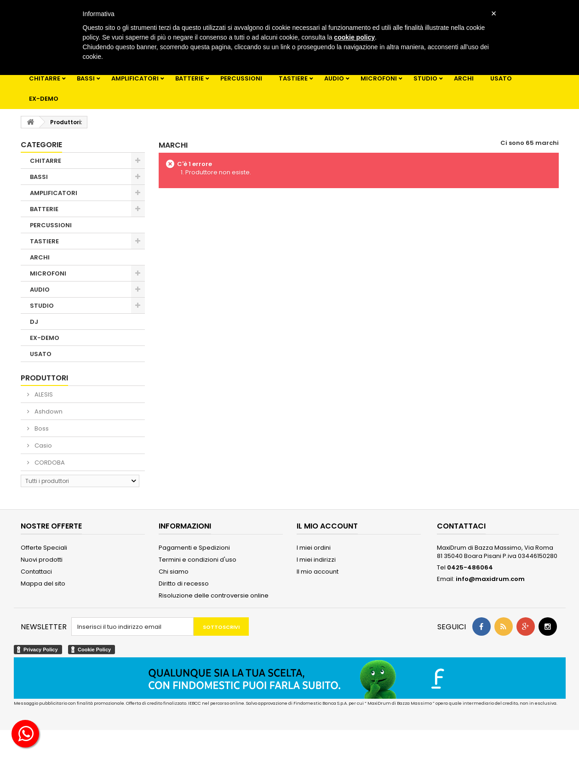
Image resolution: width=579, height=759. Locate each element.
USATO (501, 78)
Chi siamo (174, 571)
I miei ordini (314, 547)
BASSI (86, 78)
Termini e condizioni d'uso (197, 559)
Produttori (44, 378)
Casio (42, 445)
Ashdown (48, 411)
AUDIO (334, 78)
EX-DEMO (43, 98)
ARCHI (464, 78)
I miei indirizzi (316, 559)
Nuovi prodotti (42, 559)
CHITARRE (44, 78)
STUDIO (425, 78)
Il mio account (317, 571)
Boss (41, 428)
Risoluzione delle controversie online (214, 595)
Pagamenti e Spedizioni (194, 547)
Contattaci (36, 571)
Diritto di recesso (184, 583)
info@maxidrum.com (490, 579)
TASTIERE (293, 78)
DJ (34, 321)
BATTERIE (189, 78)
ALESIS (43, 394)
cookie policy (354, 37)
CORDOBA (49, 462)
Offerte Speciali (44, 547)
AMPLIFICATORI (135, 78)
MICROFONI (379, 78)
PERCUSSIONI (241, 78)
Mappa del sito (43, 583)
